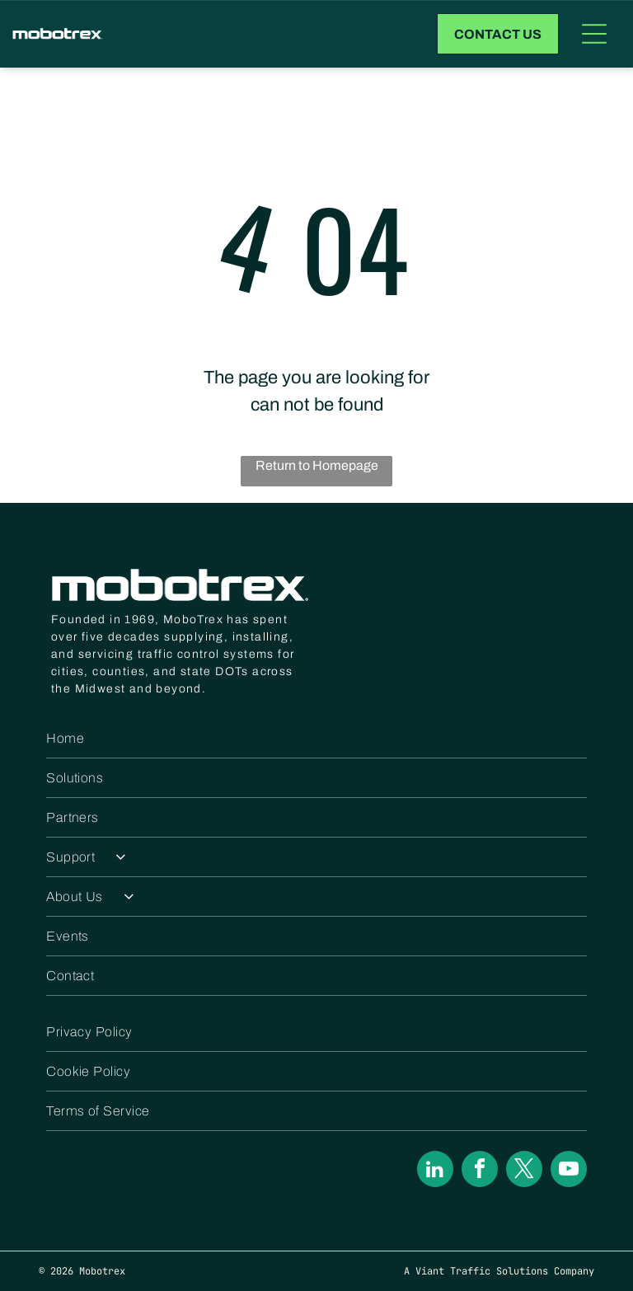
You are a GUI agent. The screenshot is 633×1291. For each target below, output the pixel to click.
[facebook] (480, 1171)
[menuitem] (316, 738)
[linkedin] (435, 1171)
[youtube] (569, 1171)
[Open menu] (594, 33)
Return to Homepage (317, 465)
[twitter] (524, 1171)
